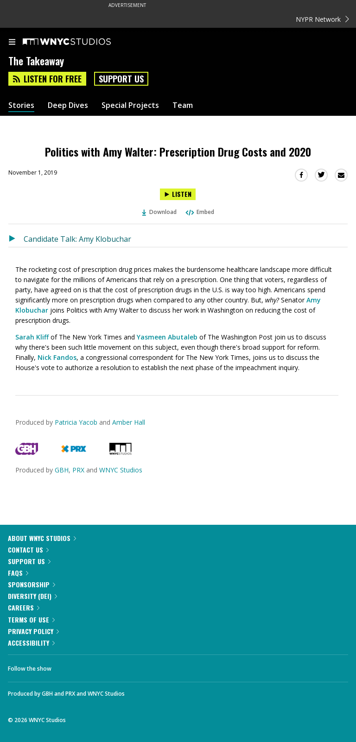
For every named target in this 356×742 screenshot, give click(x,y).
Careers (23, 607)
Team (182, 105)
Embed (199, 212)
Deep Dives (68, 105)
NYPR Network (322, 19)
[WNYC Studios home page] (78, 42)
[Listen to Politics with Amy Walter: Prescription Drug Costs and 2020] (178, 194)
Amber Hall (128, 422)
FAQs (18, 573)
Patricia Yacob (77, 422)
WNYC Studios (120, 469)
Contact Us (28, 549)
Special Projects (130, 105)
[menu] (12, 42)
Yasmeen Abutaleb (168, 337)
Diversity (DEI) (32, 596)
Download (159, 212)
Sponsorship (31, 584)
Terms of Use (31, 619)
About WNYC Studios (42, 538)
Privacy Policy (33, 631)
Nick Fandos (57, 357)
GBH (62, 469)
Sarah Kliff (32, 337)
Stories (21, 105)
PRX (78, 469)
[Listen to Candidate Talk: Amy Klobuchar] (16, 239)
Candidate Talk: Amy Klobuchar (77, 239)
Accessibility (31, 643)
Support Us (121, 79)
